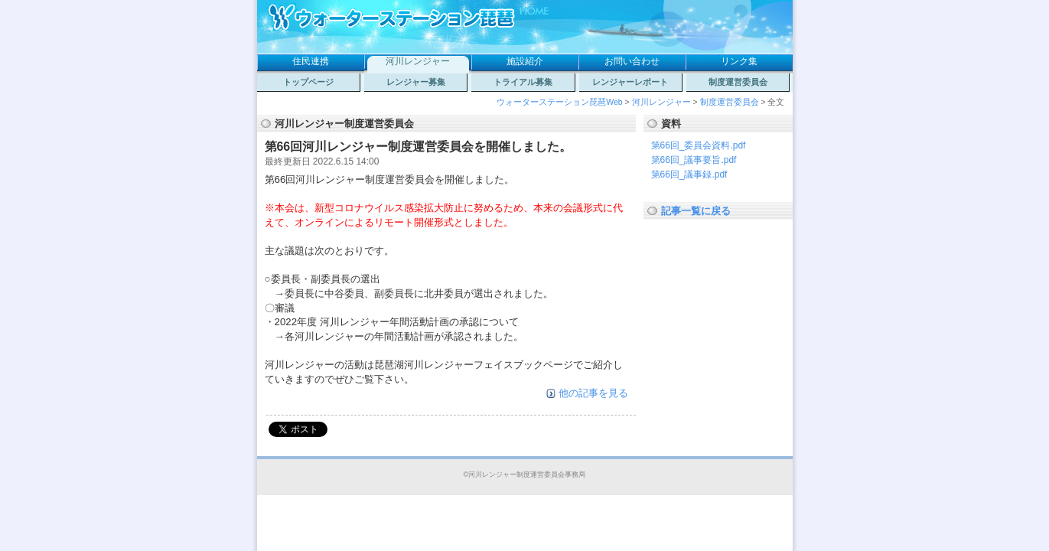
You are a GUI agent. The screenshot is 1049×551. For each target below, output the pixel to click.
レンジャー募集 (415, 81)
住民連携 (310, 61)
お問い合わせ (632, 61)
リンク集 (739, 61)
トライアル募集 (523, 81)
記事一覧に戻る (696, 211)
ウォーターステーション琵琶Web (559, 101)
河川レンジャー (418, 61)
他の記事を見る (593, 393)
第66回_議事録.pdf (689, 174)
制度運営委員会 (738, 81)
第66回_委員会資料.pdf (698, 145)
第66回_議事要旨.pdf (694, 160)
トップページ (308, 81)
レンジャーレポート (630, 81)
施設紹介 (525, 61)
